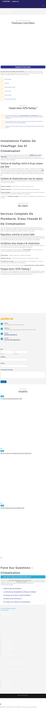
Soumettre (3, 381)
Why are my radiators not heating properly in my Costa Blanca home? (16, 453)
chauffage (31, 155)
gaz (35, 155)
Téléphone (3, 357)
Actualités (4, 635)
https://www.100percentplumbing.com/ (12, 340)
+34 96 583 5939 (6, 1)
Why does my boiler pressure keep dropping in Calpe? (12, 508)
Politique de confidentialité (7, 649)
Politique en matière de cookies (8, 655)
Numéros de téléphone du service (8, 644)
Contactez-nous (5, 681)
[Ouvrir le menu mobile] (43, 5)
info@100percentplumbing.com (10, 334)
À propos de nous (5, 641)
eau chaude (38, 155)
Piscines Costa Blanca (6, 686)
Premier (2, 354)
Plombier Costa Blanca (6, 683)
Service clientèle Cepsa (7, 646)
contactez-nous (15, 1)
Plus (1, 448)
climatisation (4, 156)
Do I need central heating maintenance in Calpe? (11, 399)
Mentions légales (5, 652)
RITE (43, 170)
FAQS (3, 638)
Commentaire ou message (7, 369)
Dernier (16, 354)
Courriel (3, 363)
